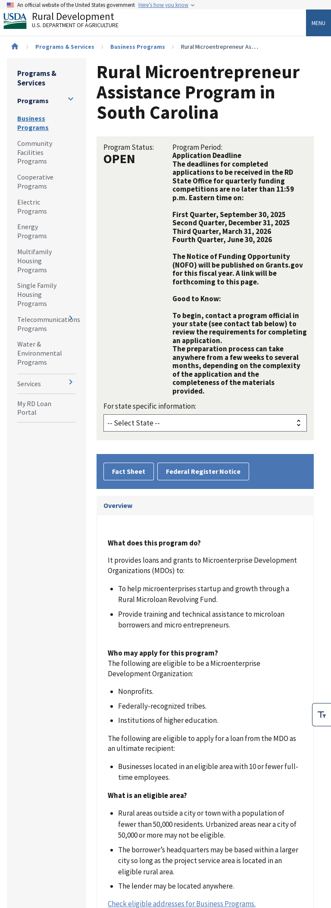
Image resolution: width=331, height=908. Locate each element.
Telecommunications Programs (46, 324)
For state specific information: (149, 406)
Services (29, 383)
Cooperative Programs (35, 181)
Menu (318, 23)
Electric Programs (32, 206)
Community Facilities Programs (34, 152)
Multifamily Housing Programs (34, 260)
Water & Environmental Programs (39, 353)
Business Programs (137, 46)
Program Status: (128, 147)
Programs (33, 100)
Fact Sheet (128, 471)
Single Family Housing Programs (36, 294)
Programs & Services (64, 46)
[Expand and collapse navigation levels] (71, 99)
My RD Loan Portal (34, 408)
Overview (117, 505)
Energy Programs (32, 231)
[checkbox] (321, 714)
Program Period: (197, 147)
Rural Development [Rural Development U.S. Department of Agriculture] (68, 22)
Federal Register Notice (203, 471)
